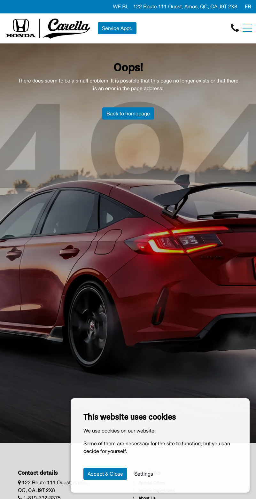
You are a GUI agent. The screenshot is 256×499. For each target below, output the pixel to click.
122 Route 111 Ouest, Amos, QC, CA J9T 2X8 (185, 6)
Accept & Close (105, 474)
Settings (143, 474)
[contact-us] (235, 28)
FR (248, 6)
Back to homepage (128, 113)
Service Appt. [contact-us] (117, 28)
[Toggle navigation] (247, 28)
